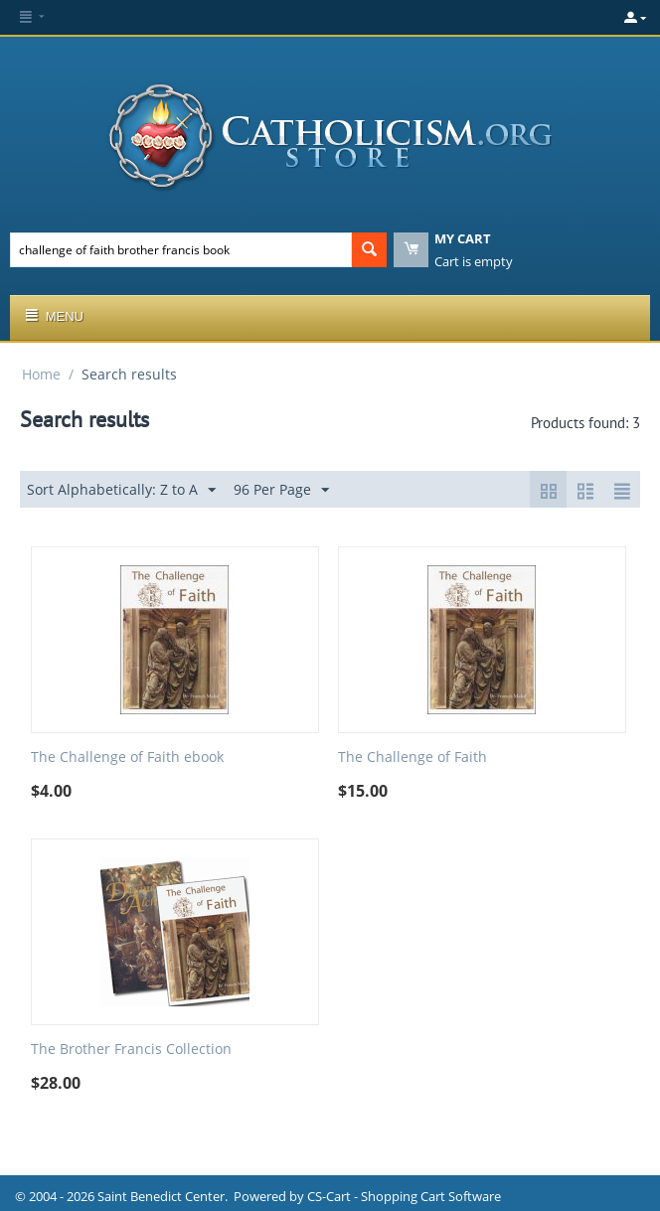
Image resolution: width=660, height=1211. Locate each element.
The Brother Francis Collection (131, 1049)
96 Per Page (281, 490)
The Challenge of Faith (412, 757)
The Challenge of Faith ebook (127, 757)
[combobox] (181, 249)
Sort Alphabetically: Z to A (121, 490)
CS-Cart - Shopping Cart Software (404, 1196)
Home (41, 374)
